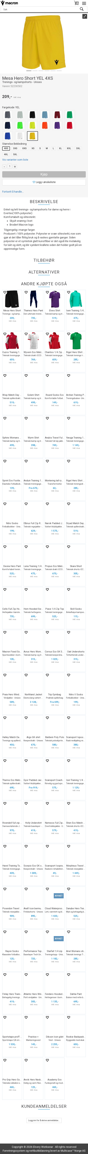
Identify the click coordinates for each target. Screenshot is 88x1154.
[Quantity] (9, 166)
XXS (24, 148)
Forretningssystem (14, 1150)
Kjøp (44, 174)
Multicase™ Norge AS (73, 1150)
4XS (6, 148)
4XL (6, 154)
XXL (69, 148)
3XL (78, 148)
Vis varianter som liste (15, 159)
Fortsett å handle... (13, 191)
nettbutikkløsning (39, 1150)
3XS (15, 148)
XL (60, 148)
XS (33, 148)
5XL (15, 154)
